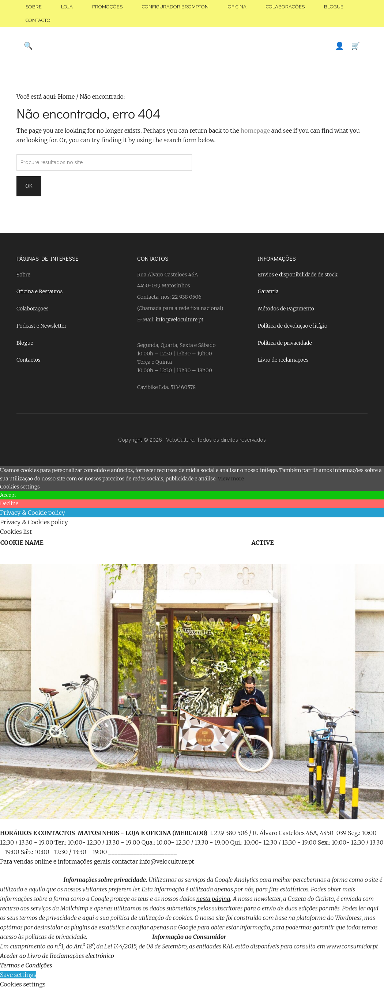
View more (231, 478)
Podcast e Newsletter (41, 325)
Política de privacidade (285, 343)
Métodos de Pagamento (286, 308)
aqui (373, 908)
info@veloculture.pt (180, 319)
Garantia (268, 291)
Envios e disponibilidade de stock (298, 274)
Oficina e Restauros (39, 291)
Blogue (24, 343)
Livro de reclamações (283, 359)
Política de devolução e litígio (292, 325)
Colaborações (32, 308)
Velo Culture (192, 45)
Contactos (28, 359)
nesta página (213, 898)
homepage (255, 130)
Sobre (23, 274)
